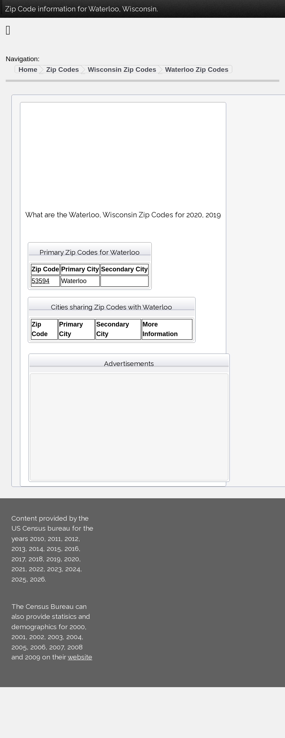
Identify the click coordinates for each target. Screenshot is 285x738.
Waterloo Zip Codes (197, 69)
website (80, 657)
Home (28, 69)
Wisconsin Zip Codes (122, 69)
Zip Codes (62, 69)
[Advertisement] (123, 153)
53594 (41, 281)
